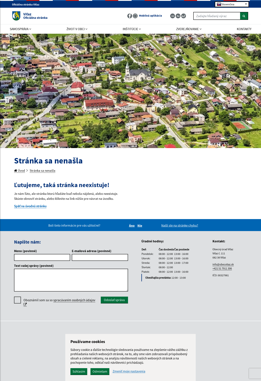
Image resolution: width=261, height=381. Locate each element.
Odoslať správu (114, 300)
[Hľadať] (244, 16)
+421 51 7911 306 (222, 268)
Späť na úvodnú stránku (30, 206)
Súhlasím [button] (78, 371)
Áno (132, 226)
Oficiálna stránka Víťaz (27, 4)
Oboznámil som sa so (59, 302)
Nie (140, 226)
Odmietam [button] (100, 371)
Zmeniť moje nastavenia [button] (129, 371)
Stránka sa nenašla (42, 170)
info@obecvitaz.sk (223, 264)
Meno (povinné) (25, 251)
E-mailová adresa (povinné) (91, 251)
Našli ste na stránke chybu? (179, 225)
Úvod (19, 170)
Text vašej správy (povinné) (34, 266)
